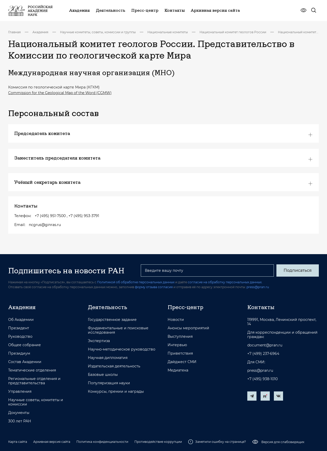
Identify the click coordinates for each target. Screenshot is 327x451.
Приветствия (180, 353)
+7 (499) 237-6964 (263, 354)
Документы (18, 413)
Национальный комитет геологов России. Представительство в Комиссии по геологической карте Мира (298, 32)
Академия (40, 32)
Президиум (19, 353)
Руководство (20, 336)
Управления (19, 391)
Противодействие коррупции (158, 442)
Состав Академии (24, 362)
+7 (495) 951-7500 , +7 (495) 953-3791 (67, 215)
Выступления (180, 336)
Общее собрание (24, 345)
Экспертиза (99, 341)
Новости (176, 320)
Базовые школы (103, 375)
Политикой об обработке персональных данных (135, 282)
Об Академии (21, 320)
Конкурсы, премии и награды (116, 391)
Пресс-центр (185, 307)
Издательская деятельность (114, 366)
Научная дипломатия (107, 358)
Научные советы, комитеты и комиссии (35, 402)
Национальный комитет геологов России (233, 32)
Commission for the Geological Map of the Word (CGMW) (60, 93)
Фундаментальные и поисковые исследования (118, 330)
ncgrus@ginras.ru (45, 224)
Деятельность (107, 307)
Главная (14, 32)
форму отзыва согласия (154, 287)
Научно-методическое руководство (121, 349)
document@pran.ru (264, 345)
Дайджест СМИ (182, 362)
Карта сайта (17, 442)
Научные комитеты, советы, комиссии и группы (98, 32)
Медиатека (178, 370)
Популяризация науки (109, 383)
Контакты (260, 307)
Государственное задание (112, 320)
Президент (18, 328)
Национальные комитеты (167, 32)
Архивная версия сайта (51, 442)
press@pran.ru (258, 287)
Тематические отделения (32, 370)
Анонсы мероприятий (188, 328)
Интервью (177, 345)
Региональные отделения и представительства (34, 381)
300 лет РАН (19, 421)
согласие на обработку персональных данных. (225, 282)
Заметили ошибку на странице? (217, 441)
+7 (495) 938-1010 (262, 379)
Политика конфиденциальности (102, 442)
